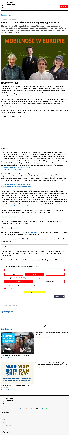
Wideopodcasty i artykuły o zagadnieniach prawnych (15, 389)
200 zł (34, 272)
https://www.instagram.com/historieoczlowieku (16, 189)
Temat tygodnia (11, 14)
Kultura (21, 14)
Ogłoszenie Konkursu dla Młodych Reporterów (16, 358)
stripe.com (59, 299)
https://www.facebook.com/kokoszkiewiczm (15, 170)
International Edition (7, 428)
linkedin (42, 411)
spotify (47, 411)
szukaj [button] (60, 14)
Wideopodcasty (31, 14)
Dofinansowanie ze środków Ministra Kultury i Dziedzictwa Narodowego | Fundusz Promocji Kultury (51, 366)
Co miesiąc (19, 284)
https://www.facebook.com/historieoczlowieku (16, 187)
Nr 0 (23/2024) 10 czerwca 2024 (9, 21)
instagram (32, 411)
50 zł (13, 276)
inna (55, 276)
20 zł (34, 276)
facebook (22, 411)
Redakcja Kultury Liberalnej (8, 360)
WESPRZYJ (63, 9)
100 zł (55, 272)
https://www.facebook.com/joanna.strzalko (15, 208)
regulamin (15, 290)
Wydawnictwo (49, 14)
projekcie (17, 230)
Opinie (40, 14)
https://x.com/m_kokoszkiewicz (11, 172)
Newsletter (4, 425)
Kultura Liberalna (10, 6)
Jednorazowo (50, 284)
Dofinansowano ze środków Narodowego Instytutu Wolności (48, 336)
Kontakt (4, 422)
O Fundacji (4, 431)
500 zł (13, 272)
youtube (27, 411)
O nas (3, 418)
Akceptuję (12, 290)
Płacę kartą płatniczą (34, 294)
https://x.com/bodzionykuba (10, 219)
